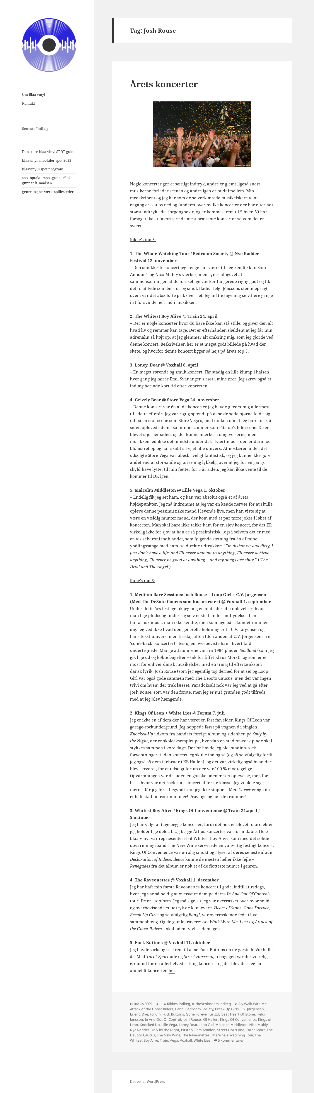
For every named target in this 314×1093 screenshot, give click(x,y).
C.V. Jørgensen (252, 1009)
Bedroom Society (199, 1009)
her (191, 344)
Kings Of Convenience (238, 1019)
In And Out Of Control (163, 1019)
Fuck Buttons (173, 1014)
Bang (179, 1009)
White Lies (202, 1040)
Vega (174, 1040)
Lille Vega (169, 1024)
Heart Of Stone (242, 1014)
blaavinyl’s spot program (42, 169)
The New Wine (168, 1035)
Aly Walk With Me (252, 1003)
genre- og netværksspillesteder (48, 191)
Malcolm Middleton (231, 1024)
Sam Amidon (205, 1029)
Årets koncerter (164, 84)
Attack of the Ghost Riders (151, 1009)
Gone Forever (197, 1014)
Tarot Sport (255, 1029)
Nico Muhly (258, 1024)
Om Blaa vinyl (33, 94)
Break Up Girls (227, 1009)
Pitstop (187, 1029)
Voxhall (186, 1040)
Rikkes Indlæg (178, 1003)
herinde (152, 386)
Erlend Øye (139, 1014)
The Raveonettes (196, 1035)
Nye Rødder (139, 1029)
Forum (155, 1014)
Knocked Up (150, 1024)
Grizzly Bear (218, 1014)
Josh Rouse (192, 1019)
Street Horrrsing (230, 1029)
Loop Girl (206, 1024)
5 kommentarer (231, 1040)
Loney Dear (188, 1024)
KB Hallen (210, 1019)
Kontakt (28, 103)
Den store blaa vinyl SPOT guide (48, 151)
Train (164, 1040)
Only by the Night (164, 1029)
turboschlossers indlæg (211, 1003)
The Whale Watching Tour (232, 1035)
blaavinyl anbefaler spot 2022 (46, 160)
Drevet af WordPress (147, 1081)
